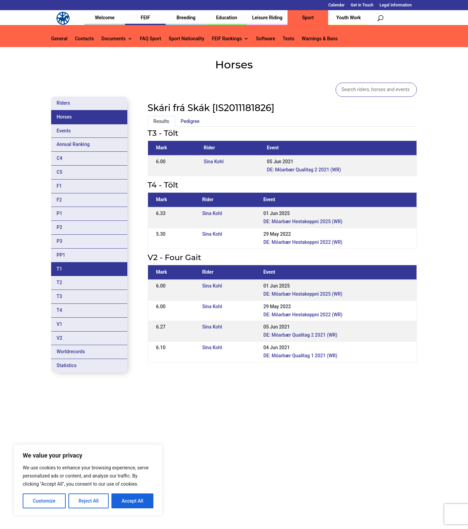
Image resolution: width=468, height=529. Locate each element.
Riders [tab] (63, 103)
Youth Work (348, 17)
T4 (59, 310)
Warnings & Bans (320, 38)
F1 (59, 186)
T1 (59, 269)
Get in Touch (362, 5)
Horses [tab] (64, 117)
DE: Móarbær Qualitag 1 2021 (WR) (300, 355)
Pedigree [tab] (190, 121)
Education (226, 17)
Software (265, 38)
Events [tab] (64, 130)
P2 (59, 227)
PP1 (61, 255)
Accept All (132, 501)
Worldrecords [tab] (71, 351)
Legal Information (396, 5)
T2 (59, 282)
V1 (59, 324)
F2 (59, 200)
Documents (113, 38)
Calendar (336, 5)
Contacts (84, 38)
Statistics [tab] (67, 365)
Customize (44, 501)
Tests (288, 38)
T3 (59, 296)
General (59, 38)
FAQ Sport (150, 38)
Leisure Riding (267, 17)
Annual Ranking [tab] (73, 144)
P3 (59, 241)
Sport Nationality (186, 38)
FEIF (145, 17)
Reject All (89, 501)
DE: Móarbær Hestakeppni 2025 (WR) (302, 221)
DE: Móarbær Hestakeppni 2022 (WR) (302, 242)
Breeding (185, 17)
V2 (59, 338)
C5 (59, 172)
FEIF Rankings (227, 38)
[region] (88, 479)
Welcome (104, 17)
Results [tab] (161, 121)
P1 (59, 213)
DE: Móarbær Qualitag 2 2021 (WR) (304, 169)
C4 (59, 158)
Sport (308, 17)
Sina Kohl (214, 161)
